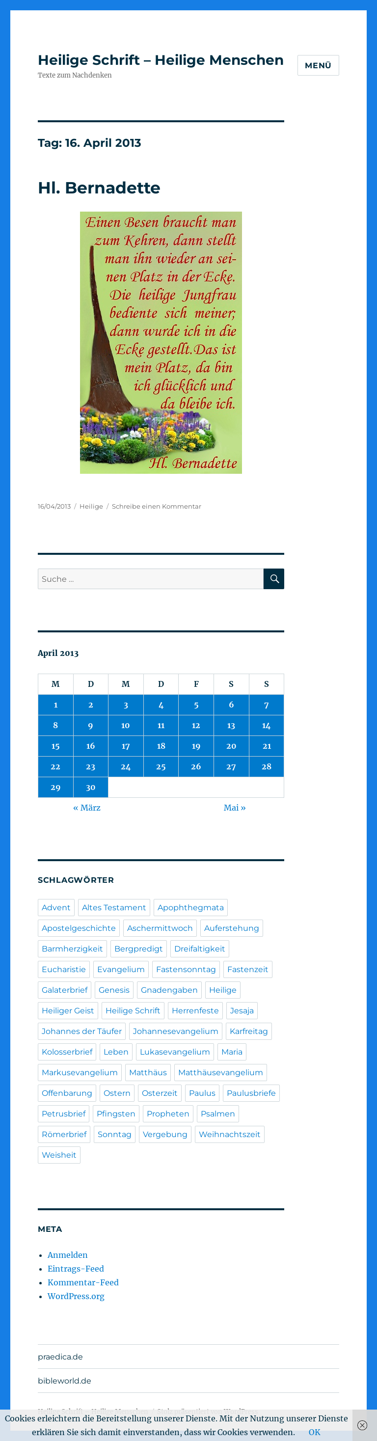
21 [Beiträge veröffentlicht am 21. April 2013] (267, 746)
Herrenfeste (195, 1010)
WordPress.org (76, 1296)
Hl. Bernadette (99, 187)
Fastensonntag (186, 969)
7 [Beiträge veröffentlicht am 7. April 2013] (266, 704)
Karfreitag (249, 1031)
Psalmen (218, 1113)
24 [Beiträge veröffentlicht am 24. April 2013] (126, 766)
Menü (318, 65)
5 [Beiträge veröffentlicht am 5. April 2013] (196, 704)
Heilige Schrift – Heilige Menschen (161, 60)
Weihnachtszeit (230, 1134)
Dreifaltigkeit (199, 948)
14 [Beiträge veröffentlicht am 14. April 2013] (266, 725)
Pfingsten (116, 1113)
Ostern (117, 1093)
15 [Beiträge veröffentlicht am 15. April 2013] (56, 746)
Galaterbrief (64, 990)
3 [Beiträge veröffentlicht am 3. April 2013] (126, 704)
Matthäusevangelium (220, 1072)
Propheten (168, 1113)
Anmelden (68, 1255)
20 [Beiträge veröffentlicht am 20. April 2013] (231, 746)
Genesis (114, 990)
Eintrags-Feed (76, 1269)
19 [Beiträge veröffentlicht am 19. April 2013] (196, 746)
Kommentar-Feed (83, 1282)
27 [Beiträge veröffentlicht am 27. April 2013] (231, 766)
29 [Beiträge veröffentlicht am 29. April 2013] (56, 787)
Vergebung (165, 1134)
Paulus (202, 1093)
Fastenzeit (248, 969)
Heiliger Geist (68, 1010)
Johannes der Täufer (82, 1031)
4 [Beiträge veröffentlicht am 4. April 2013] (161, 704)
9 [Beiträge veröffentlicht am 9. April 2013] (90, 725)
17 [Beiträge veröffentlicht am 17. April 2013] (126, 746)
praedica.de (60, 1356)
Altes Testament (114, 907)
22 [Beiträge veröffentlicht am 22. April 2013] (55, 766)
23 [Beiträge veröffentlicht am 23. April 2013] (90, 766)
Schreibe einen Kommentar (156, 506)
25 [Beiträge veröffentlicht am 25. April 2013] (161, 766)
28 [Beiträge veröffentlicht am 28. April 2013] (266, 766)
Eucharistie (64, 969)
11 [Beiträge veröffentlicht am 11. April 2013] (161, 725)
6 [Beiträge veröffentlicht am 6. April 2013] (231, 704)
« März (87, 808)
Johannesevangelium (175, 1031)
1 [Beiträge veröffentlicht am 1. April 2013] (55, 704)
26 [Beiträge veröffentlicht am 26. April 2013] (196, 766)
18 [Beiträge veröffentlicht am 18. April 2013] (161, 746)
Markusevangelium (80, 1072)
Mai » (235, 808)
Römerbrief (64, 1134)
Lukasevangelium (175, 1052)
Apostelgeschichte (79, 928)
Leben (116, 1052)
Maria (231, 1052)
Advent (56, 907)
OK (315, 1432)
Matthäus (148, 1072)
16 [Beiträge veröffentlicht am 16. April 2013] (90, 746)
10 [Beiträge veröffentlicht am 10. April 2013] (125, 725)
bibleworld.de (64, 1381)
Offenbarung (67, 1093)
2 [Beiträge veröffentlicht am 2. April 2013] (90, 704)
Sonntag (115, 1134)
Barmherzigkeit (72, 948)
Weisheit (59, 1155)
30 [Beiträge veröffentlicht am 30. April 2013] (91, 787)
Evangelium (121, 969)
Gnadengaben (169, 990)
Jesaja (242, 1010)
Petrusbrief (63, 1113)
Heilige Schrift (133, 1010)
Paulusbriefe (251, 1093)
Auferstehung (231, 928)
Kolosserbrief (67, 1052)
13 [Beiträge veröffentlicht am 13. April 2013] (231, 725)
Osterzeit (160, 1093)
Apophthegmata (191, 907)
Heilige (91, 506)
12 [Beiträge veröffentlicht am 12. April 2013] (196, 725)
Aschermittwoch (160, 928)
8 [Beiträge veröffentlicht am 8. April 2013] (55, 725)
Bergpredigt (138, 948)
